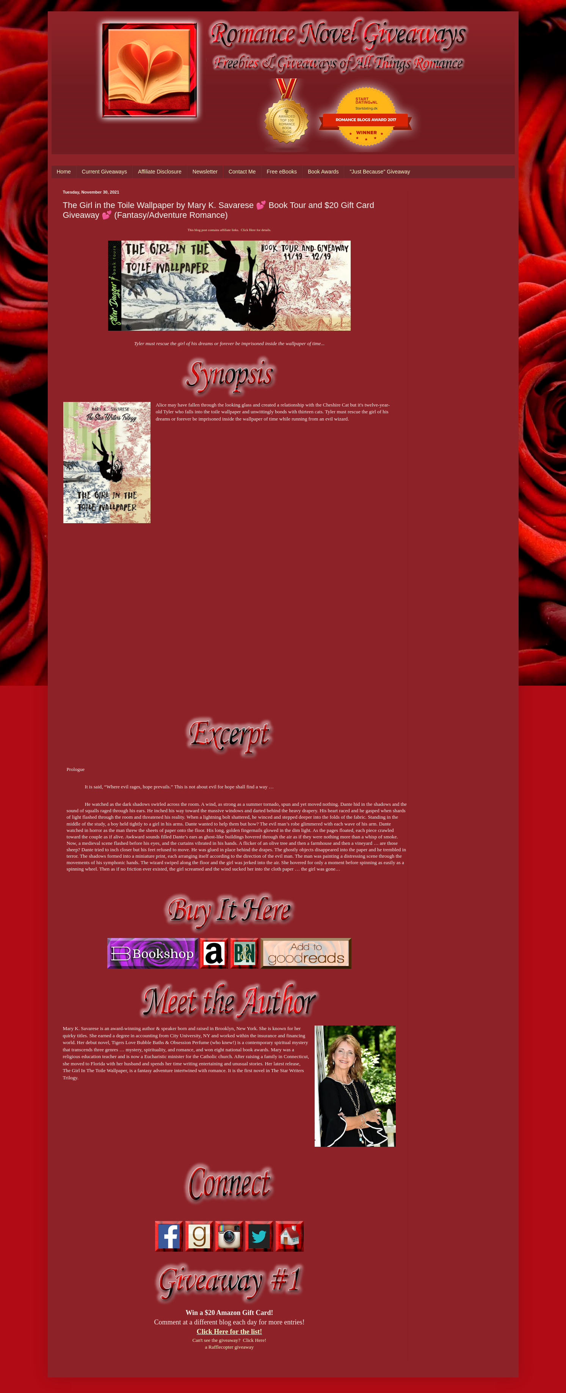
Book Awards (323, 172)
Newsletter (205, 172)
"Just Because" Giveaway (380, 172)
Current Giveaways (104, 172)
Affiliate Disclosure (160, 172)
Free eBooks (282, 172)
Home (64, 172)
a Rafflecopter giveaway (229, 1347)
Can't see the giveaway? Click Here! (230, 1340)
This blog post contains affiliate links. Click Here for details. (229, 230)
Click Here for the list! (229, 1331)
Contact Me (242, 172)
